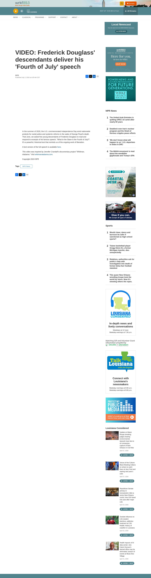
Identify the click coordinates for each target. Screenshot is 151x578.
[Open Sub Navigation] (19, 21)
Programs (39, 21)
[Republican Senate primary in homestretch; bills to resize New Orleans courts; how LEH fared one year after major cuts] (112, 495)
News (15, 21)
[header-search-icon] (122, 5)
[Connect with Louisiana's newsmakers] (121, 365)
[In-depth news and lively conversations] (121, 308)
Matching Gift (111, 344)
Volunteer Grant (128, 344)
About (74, 21)
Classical (26, 21)
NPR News (26, 170)
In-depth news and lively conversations (120, 328)
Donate (133, 5)
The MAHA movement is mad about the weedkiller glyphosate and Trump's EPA (122, 157)
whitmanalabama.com (44, 158)
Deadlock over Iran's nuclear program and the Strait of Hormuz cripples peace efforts (123, 134)
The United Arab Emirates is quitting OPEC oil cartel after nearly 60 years (122, 123)
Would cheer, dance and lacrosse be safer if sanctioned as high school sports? (121, 239)
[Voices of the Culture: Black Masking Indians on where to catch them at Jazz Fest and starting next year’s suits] (112, 469)
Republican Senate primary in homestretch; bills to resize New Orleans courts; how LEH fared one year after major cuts (128, 498)
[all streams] (130, 15)
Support (52, 21)
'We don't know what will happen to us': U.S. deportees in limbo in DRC (122, 146)
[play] (15, 14)
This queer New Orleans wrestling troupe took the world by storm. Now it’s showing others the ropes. (121, 281)
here (59, 151)
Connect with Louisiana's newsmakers (121, 384)
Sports (109, 229)
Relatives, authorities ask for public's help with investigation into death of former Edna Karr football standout (122, 267)
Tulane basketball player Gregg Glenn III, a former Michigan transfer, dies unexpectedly (120, 252)
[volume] (21, 14)
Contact (64, 21)
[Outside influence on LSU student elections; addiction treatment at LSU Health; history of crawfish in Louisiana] (112, 523)
